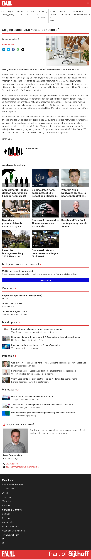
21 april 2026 (67, 215)
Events (5, 493)
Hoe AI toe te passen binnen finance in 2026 (32, 396)
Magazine (6, 501)
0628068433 (12, 463)
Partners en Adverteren (12, 484)
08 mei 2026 (37, 185)
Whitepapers (9, 389)
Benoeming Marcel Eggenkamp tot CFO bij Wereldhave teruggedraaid (43, 371)
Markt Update (10, 322)
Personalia (8, 355)
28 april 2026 (37, 215)
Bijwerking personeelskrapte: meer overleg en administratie (12, 223)
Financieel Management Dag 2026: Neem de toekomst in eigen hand (15, 253)
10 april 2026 (37, 246)
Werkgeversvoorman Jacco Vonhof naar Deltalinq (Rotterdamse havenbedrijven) (49, 363)
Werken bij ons (9, 522)
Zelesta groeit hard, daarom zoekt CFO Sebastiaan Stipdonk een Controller (44, 192)
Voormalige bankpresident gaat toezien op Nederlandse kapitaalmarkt (44, 379)
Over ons (6, 518)
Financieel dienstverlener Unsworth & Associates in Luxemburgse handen (45, 337)
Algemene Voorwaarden (13, 531)
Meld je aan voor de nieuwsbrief (20, 264)
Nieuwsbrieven (9, 488)
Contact (5, 514)
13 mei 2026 (8, 185)
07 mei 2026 (67, 185)
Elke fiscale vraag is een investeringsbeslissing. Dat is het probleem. (43, 412)
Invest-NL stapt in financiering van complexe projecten (37, 329)
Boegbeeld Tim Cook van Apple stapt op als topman (74, 223)
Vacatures (8, 288)
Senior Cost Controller (12, 303)
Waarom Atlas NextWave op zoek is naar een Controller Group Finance (73, 192)
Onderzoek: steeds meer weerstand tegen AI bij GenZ (45, 253)
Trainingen (6, 497)
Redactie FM (8, 44)
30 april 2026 (8, 215)
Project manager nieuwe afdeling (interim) (22, 295)
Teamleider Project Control (14, 311)
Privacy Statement (10, 526)
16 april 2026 (8, 246)
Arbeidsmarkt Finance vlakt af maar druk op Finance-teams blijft (15, 192)
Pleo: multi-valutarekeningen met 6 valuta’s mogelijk (35, 345)
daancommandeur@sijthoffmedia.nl (22, 467)
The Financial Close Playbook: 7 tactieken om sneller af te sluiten (42, 404)
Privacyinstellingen (10, 535)
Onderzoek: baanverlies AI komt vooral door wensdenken (45, 223)
